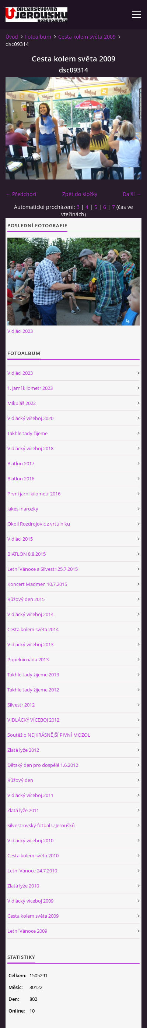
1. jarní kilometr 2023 (30, 388)
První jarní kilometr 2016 (33, 493)
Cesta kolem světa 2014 (33, 629)
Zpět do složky (79, 194)
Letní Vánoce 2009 (27, 931)
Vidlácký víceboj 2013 (30, 644)
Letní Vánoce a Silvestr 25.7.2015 (42, 569)
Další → (132, 194)
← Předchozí (21, 194)
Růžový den (20, 780)
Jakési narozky (22, 508)
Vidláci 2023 (20, 331)
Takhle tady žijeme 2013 (33, 674)
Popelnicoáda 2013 (28, 659)
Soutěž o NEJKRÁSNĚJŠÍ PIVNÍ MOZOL (48, 735)
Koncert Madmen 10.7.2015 (37, 584)
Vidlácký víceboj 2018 (30, 448)
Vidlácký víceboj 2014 (30, 614)
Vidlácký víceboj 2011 (30, 795)
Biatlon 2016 (20, 478)
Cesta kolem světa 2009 (87, 36)
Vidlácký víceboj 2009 (30, 900)
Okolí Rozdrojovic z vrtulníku (38, 523)
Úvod (12, 36)
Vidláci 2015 (20, 539)
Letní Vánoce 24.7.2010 (32, 870)
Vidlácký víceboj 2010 (30, 840)
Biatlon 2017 (20, 463)
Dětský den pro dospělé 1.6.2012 (42, 765)
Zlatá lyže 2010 (23, 885)
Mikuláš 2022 (21, 403)
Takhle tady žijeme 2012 (33, 689)
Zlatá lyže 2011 (23, 810)
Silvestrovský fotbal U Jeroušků (41, 825)
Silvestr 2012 (21, 704)
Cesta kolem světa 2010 (33, 855)
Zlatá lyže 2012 (23, 750)
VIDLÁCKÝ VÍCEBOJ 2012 (33, 719)
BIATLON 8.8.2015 (26, 554)
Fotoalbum (38, 36)
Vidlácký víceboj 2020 (30, 418)
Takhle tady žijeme (27, 433)
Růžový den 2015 (26, 599)
